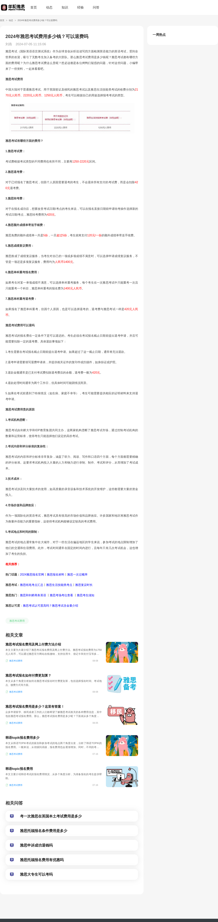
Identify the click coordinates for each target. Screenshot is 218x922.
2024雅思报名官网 (32, 574)
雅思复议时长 (84, 584)
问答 (96, 7)
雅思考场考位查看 (61, 595)
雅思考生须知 (85, 595)
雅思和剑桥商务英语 (33, 595)
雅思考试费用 (17, 620)
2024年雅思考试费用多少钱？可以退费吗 (37, 20)
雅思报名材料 (55, 574)
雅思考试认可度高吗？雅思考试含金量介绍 (50, 605)
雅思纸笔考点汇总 (31, 584)
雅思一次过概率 (77, 574)
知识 (65, 7)
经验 (80, 7)
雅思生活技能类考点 (59, 584)
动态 (49, 7)
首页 (33, 7)
